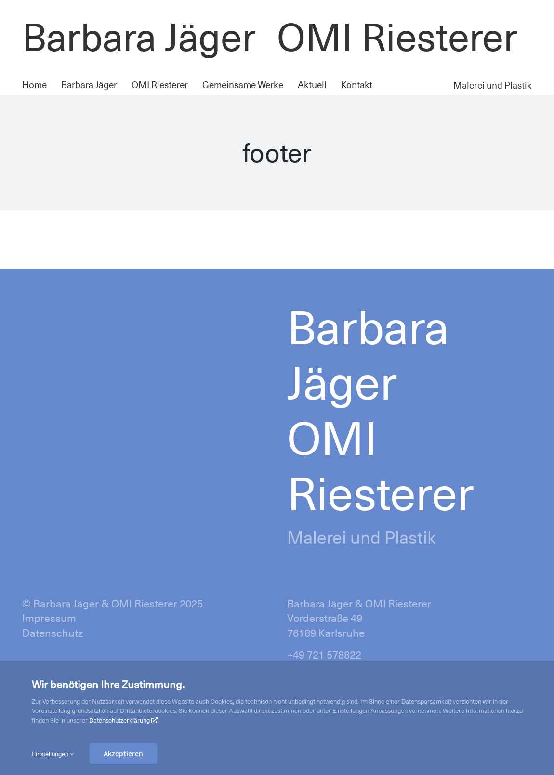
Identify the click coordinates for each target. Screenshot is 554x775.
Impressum (49, 617)
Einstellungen (53, 753)
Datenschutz (52, 632)
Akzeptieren (123, 753)
